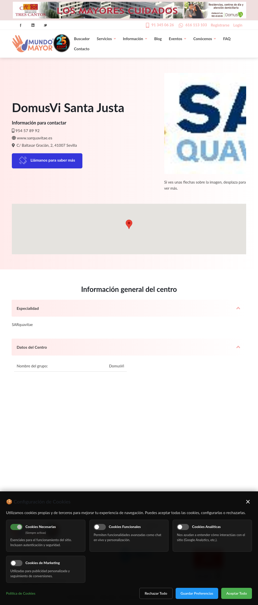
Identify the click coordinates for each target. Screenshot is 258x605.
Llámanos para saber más (52, 160)
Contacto (81, 48)
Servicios (106, 38)
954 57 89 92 (27, 130)
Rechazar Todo (156, 593)
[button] (129, 224)
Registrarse (220, 25)
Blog (158, 38)
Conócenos (204, 38)
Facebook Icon (20, 25)
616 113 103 (196, 24)
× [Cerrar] (248, 501)
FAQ (227, 38)
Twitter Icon (45, 25)
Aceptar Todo (236, 593)
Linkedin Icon (33, 25)
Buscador (82, 38)
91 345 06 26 (162, 24)
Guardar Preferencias (197, 593)
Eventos (177, 38)
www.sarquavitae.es (34, 137)
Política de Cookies (20, 593)
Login (237, 25)
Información (135, 38)
